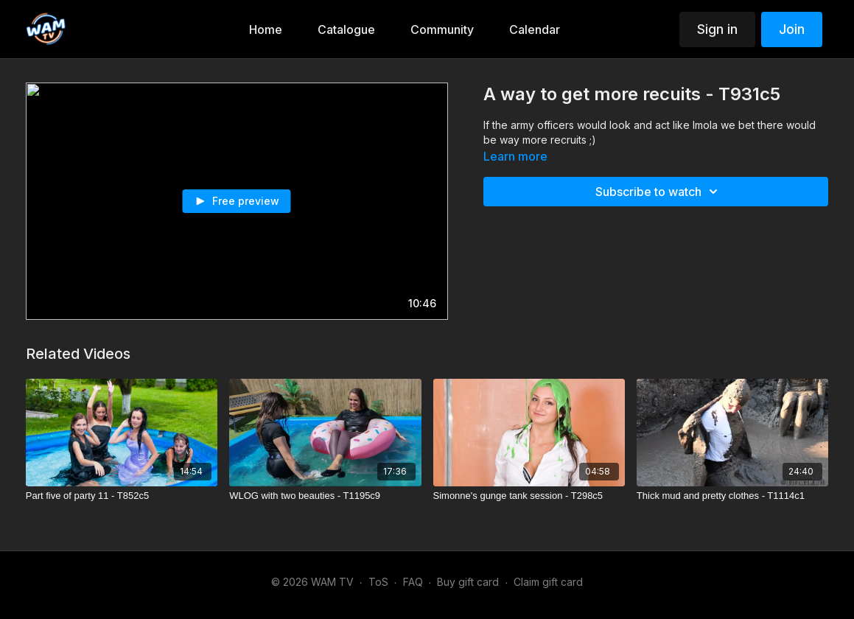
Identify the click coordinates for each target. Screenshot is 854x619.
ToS (378, 582)
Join (792, 29)
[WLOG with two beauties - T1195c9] (325, 496)
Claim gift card (548, 582)
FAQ (413, 582)
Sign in (717, 29)
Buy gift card (468, 582)
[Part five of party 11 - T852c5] (121, 496)
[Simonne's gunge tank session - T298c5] (529, 496)
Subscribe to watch (658, 191)
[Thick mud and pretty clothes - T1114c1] (732, 496)
